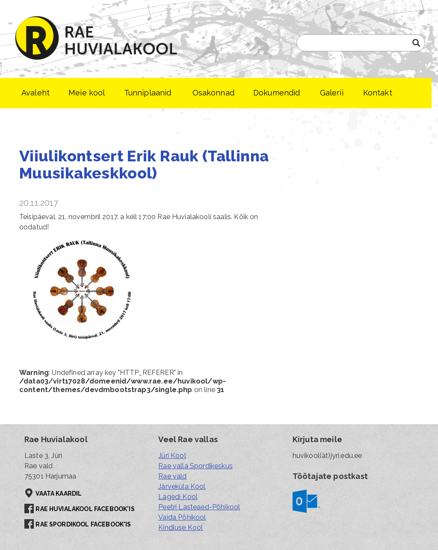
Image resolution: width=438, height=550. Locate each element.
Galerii (331, 92)
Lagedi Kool (178, 497)
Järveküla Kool (181, 486)
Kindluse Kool (180, 527)
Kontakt (377, 92)
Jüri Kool (172, 456)
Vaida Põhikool (182, 517)
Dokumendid (276, 92)
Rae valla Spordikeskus (195, 466)
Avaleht (35, 92)
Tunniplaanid (148, 92)
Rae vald (172, 476)
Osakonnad (213, 92)
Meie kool (86, 92)
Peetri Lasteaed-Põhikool (199, 507)
